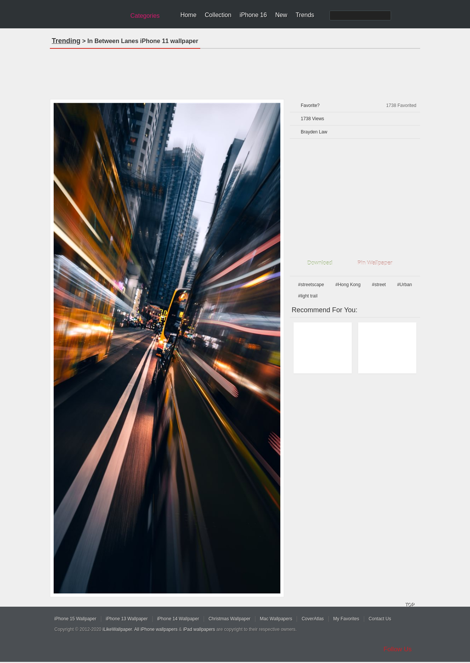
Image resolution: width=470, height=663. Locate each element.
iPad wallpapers (199, 629)
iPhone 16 (253, 15)
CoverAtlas (312, 618)
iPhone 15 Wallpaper (75, 618)
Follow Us (397, 649)
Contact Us (380, 618)
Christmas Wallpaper (229, 618)
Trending (66, 41)
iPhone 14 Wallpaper (178, 618)
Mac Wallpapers (276, 618)
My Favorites (346, 618)
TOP (409, 604)
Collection (218, 15)
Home (188, 15)
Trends (304, 15)
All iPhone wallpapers (156, 629)
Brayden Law (314, 132)
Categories (144, 15)
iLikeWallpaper (117, 629)
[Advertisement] (235, 71)
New (281, 15)
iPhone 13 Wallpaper (127, 618)
